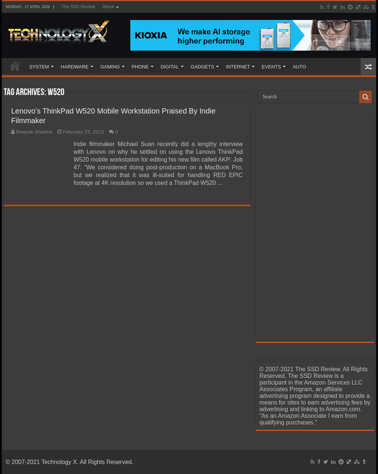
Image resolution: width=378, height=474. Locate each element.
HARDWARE (75, 67)
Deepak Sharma (34, 132)
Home (15, 66)
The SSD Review (78, 6)
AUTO (299, 67)
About (108, 6)
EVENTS (271, 67)
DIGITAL (170, 67)
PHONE (140, 67)
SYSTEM (39, 67)
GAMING (110, 67)
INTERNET (238, 67)
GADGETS (202, 67)
